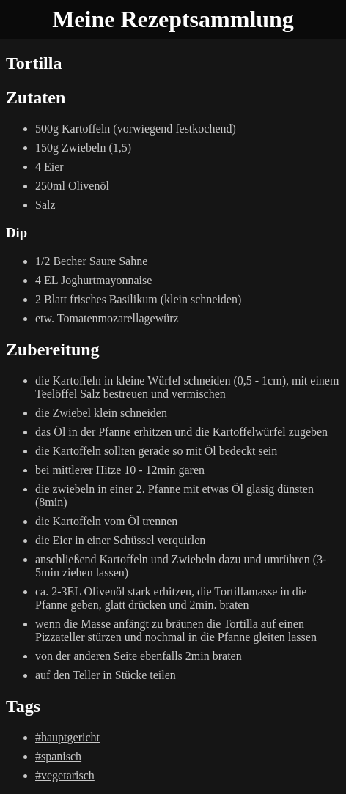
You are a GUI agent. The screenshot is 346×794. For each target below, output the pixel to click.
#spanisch (58, 756)
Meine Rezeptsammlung (173, 19)
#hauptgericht (67, 737)
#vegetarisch (65, 775)
